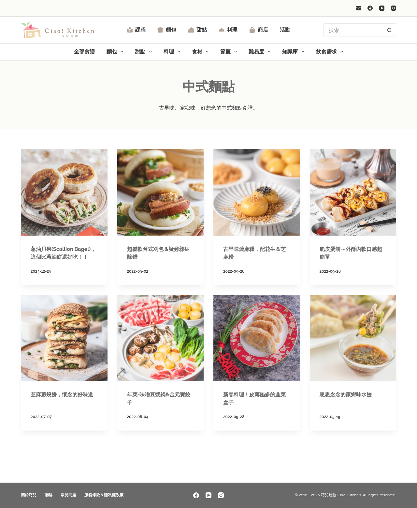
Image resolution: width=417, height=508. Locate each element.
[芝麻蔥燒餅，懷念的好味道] (64, 338)
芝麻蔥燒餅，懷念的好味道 (62, 394)
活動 (285, 30)
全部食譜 (84, 51)
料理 (228, 30)
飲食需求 (331, 52)
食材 (201, 52)
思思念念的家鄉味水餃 (346, 394)
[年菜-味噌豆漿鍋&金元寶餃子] (160, 338)
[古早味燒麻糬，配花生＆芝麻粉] (256, 192)
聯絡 (48, 495)
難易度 (261, 52)
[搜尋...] (353, 29)
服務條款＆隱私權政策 (103, 495)
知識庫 (294, 52)
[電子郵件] (358, 8)
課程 (136, 30)
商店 (258, 30)
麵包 (166, 30)
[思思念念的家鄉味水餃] (353, 338)
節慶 (229, 52)
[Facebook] (370, 8)
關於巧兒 (28, 495)
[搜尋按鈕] (389, 29)
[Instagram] (393, 8)
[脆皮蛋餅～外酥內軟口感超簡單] (353, 192)
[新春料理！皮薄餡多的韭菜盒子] (256, 338)
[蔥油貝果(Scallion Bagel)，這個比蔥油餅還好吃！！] (64, 192)
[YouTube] (381, 8)
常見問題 (68, 495)
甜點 (197, 30)
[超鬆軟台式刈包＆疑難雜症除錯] (160, 192)
